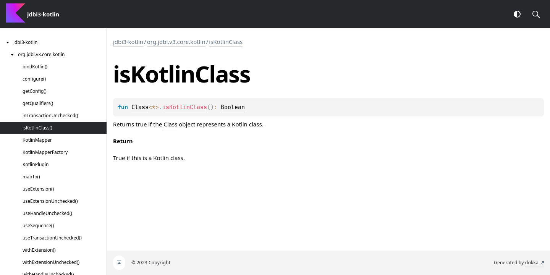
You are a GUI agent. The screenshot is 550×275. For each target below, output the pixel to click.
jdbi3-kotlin (128, 41)
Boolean (233, 107)
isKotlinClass (226, 41)
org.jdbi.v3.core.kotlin (176, 41)
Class (140, 107)
